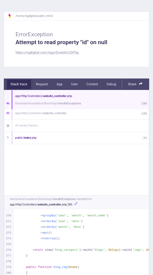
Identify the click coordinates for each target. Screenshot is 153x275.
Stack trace (19, 84)
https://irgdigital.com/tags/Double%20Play (47, 53)
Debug (111, 84)
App (59, 84)
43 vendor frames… (27, 125)
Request (42, 84)
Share (135, 84)
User (74, 84)
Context (92, 84)
